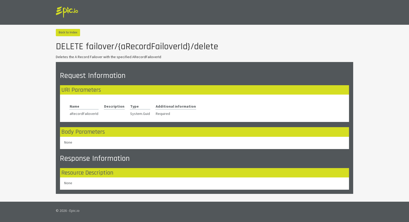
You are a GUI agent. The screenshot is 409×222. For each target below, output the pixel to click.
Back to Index (68, 32)
